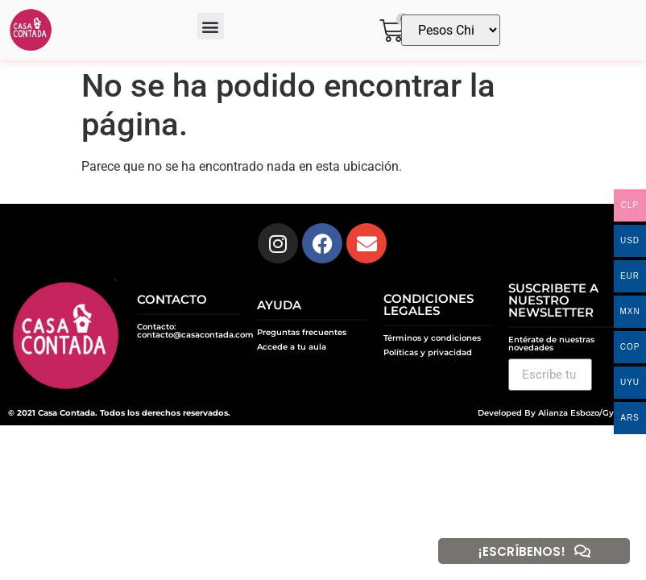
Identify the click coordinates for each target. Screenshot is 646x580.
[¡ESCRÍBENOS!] (582, 551)
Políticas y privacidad (427, 352)
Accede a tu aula (291, 347)
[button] (210, 26)
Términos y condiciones (432, 338)
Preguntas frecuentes (301, 332)
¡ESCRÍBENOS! (521, 551)
